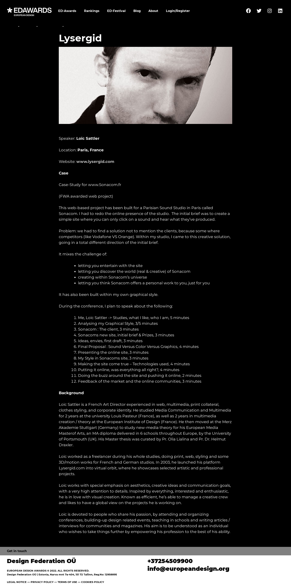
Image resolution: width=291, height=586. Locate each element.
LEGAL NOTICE (17, 581)
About (153, 11)
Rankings (91, 11)
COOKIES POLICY (92, 581)
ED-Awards (67, 11)
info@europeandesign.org (188, 568)
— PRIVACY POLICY (40, 581)
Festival (27, 26)
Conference (50, 26)
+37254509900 (170, 561)
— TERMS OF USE (65, 581)
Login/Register (178, 11)
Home (12, 26)
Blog (137, 11)
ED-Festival (116, 11)
